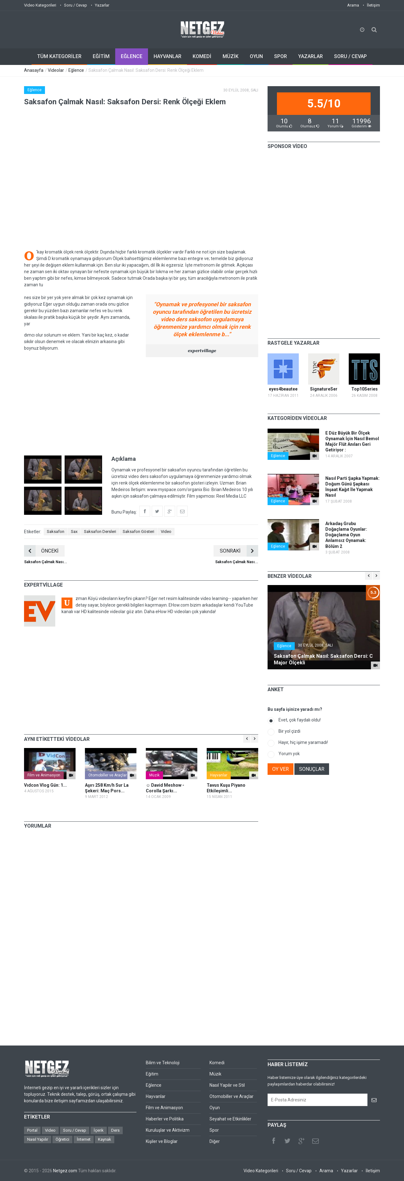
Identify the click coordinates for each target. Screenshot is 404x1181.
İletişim (373, 5)
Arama (353, 5)
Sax (74, 531)
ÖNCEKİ (41, 551)
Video (166, 531)
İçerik (99, 1130)
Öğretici (62, 1139)
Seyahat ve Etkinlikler (230, 1118)
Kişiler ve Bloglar (162, 1141)
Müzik (154, 775)
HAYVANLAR (167, 56)
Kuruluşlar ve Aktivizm (168, 1130)
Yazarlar (102, 5)
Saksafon (55, 531)
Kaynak (104, 1139)
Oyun (214, 1107)
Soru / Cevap (75, 5)
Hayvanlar (218, 775)
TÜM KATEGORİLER (59, 56)
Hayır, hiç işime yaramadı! (303, 742)
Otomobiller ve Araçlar (107, 775)
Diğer (214, 1141)
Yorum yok (289, 753)
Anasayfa (33, 70)
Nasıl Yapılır (37, 1139)
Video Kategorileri (40, 5)
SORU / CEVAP (350, 56)
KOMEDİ (202, 56)
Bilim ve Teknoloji (163, 1062)
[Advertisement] (141, 405)
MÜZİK (231, 56)
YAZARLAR (310, 56)
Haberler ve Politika (165, 1118)
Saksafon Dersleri (100, 531)
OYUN (256, 56)
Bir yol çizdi (289, 731)
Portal (32, 1130)
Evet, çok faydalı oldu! (299, 719)
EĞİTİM (101, 56)
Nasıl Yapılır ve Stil (227, 1085)
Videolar (56, 70)
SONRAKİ (239, 551)
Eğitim (152, 1073)
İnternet (84, 1139)
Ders (115, 1130)
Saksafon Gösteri (138, 531)
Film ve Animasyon (43, 775)
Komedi (216, 1062)
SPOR (280, 56)
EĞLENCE (131, 56)
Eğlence (76, 70)
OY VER (280, 769)
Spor (214, 1130)
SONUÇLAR (311, 769)
